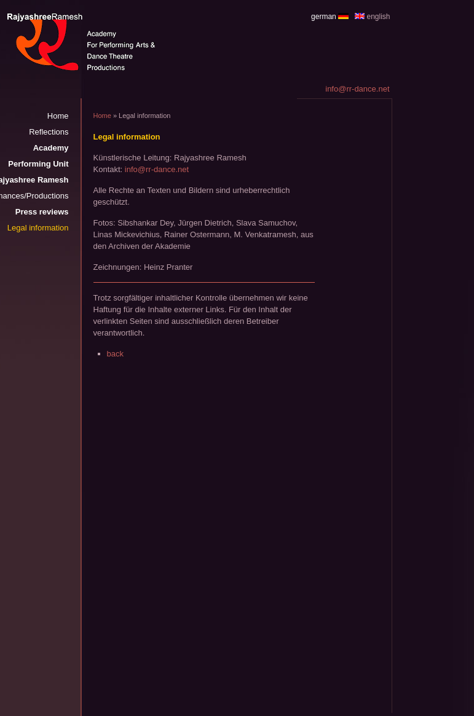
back (115, 353)
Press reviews (42, 211)
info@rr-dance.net (157, 169)
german (323, 16)
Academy (51, 147)
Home (58, 115)
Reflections (48, 131)
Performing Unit (38, 163)
